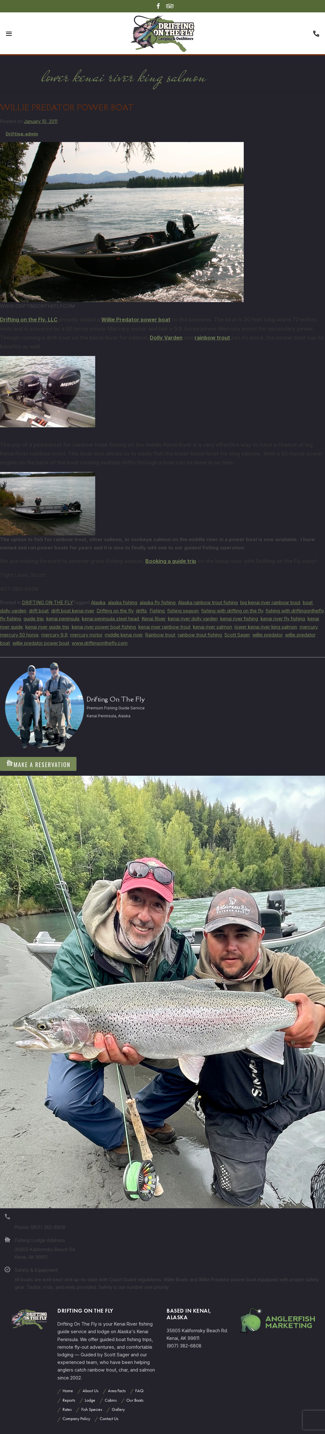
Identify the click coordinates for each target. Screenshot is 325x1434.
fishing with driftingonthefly (295, 611)
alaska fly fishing (158, 602)
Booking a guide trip (170, 561)
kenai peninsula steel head (110, 619)
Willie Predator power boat (135, 319)
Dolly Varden (166, 337)
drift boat (39, 611)
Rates (67, 1409)
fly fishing (10, 619)
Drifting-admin (22, 133)
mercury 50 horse (19, 635)
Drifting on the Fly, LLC (28, 319)
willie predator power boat (40, 643)
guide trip (33, 619)
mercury (308, 627)
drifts (141, 611)
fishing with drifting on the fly (232, 611)
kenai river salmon (212, 627)
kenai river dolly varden (193, 619)
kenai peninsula (62, 619)
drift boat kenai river (72, 611)
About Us (90, 1390)
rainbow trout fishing (200, 635)
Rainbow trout (160, 635)
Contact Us (109, 1418)
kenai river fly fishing (283, 619)
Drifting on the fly (114, 611)
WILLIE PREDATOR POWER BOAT (67, 108)
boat (308, 602)
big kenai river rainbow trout (270, 602)
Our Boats (134, 1400)
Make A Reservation (38, 764)
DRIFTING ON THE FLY (47, 602)
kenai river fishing (239, 619)
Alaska (98, 602)
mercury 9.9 (54, 635)
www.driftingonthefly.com (100, 643)
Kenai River (153, 619)
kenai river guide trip (47, 627)
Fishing (157, 611)
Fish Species (91, 1409)
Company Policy (76, 1418)
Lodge (90, 1400)
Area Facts (117, 1390)
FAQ (139, 1390)
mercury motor (86, 635)
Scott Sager (237, 635)
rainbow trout (212, 337)
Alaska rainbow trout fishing (208, 602)
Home (68, 1390)
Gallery (118, 1409)
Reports (69, 1400)
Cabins (111, 1400)
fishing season (183, 611)
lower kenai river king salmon (266, 627)
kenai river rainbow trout (164, 627)
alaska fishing (122, 602)
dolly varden (13, 611)
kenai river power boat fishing (104, 627)
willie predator (267, 635)
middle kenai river (124, 635)
